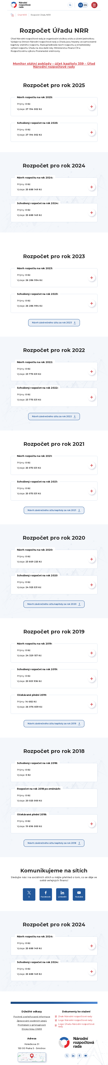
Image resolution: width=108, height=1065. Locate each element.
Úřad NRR (22, 15)
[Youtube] (85, 1055)
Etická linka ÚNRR (32, 1029)
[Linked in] (73, 1055)
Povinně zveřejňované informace (31, 1016)
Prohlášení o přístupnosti (32, 1025)
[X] (67, 1055)
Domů (12, 15)
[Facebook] (79, 1055)
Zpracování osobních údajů (32, 1021)
